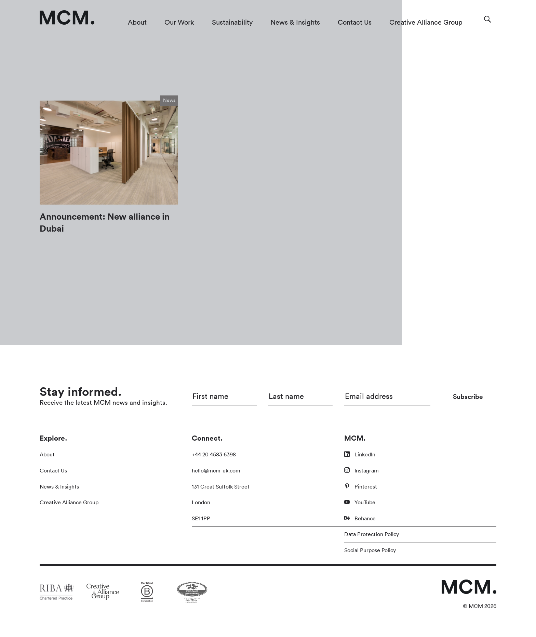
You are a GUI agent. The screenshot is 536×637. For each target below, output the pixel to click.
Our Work (179, 22)
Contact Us (355, 22)
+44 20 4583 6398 (214, 454)
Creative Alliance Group (426, 22)
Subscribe (468, 396)
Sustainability (232, 22)
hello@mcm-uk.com (216, 470)
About (137, 22)
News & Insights (295, 22)
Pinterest (360, 486)
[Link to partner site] (57, 591)
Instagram (361, 470)
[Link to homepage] (67, 17)
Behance (360, 518)
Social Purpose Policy (370, 550)
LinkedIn (359, 454)
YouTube (359, 502)
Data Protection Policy (371, 534)
